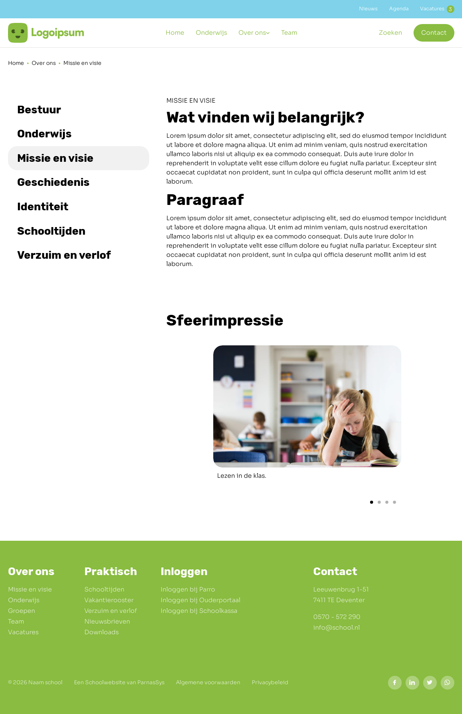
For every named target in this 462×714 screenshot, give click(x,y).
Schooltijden (104, 589)
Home (16, 63)
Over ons (44, 63)
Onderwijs (23, 600)
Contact (434, 33)
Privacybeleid (270, 682)
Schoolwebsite (105, 682)
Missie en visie (30, 589)
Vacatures (23, 632)
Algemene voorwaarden (208, 682)
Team (16, 621)
